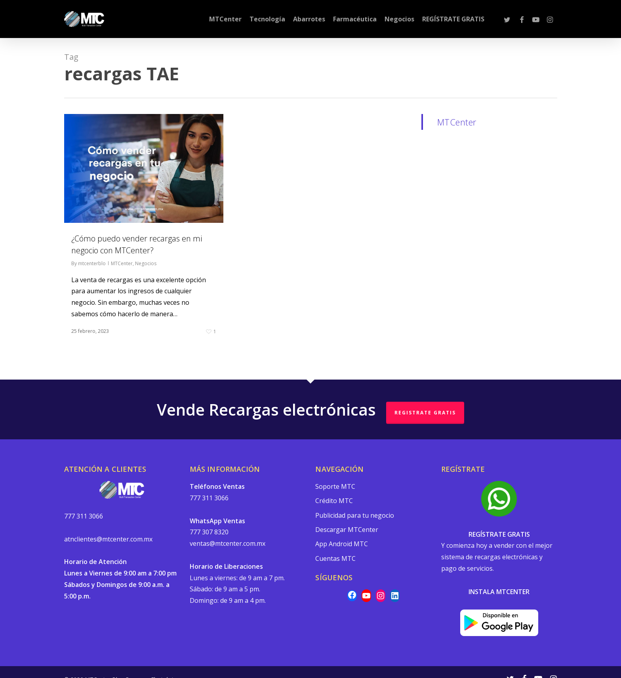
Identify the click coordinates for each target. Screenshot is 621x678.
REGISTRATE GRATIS (425, 413)
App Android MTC (341, 545)
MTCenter (122, 263)
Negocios (145, 263)
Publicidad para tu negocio (354, 516)
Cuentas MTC (335, 559)
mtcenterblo (92, 263)
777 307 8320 (209, 532)
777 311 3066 (83, 516)
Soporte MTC (335, 486)
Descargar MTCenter (346, 530)
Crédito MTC (334, 501)
